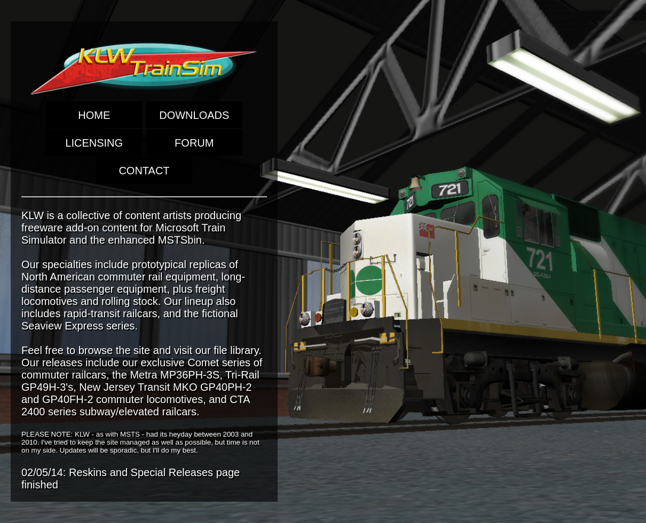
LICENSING (94, 143)
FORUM (194, 143)
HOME (94, 115)
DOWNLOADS (194, 115)
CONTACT (144, 170)
